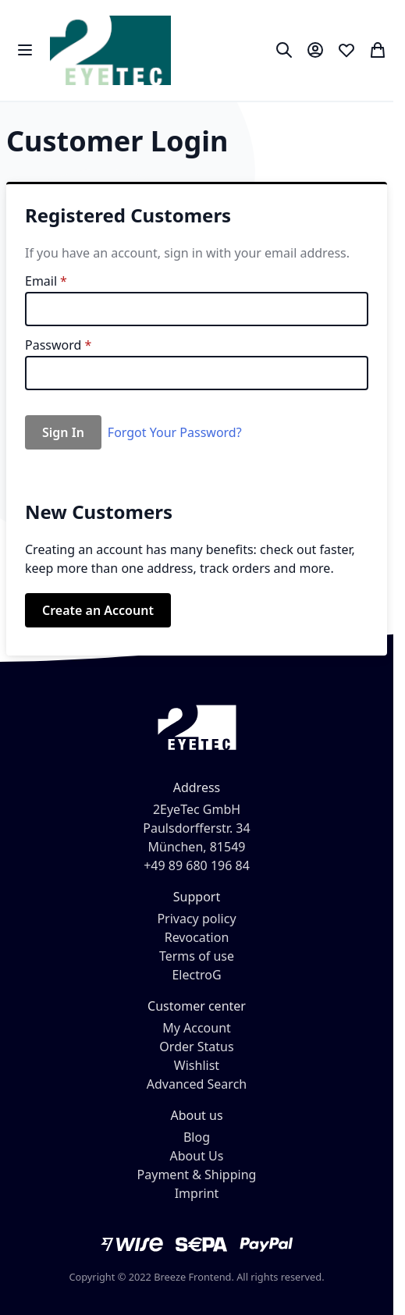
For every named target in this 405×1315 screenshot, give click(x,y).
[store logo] (110, 50)
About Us (197, 1155)
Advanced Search (197, 1084)
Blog (196, 1137)
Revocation (197, 937)
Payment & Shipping (197, 1174)
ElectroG (196, 974)
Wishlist (196, 1065)
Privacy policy (196, 918)
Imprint (197, 1193)
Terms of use (196, 956)
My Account (196, 1027)
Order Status (196, 1046)
